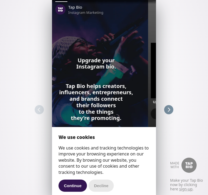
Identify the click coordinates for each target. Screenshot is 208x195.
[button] (61, 1)
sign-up (186, 188)
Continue (73, 185)
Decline (101, 185)
